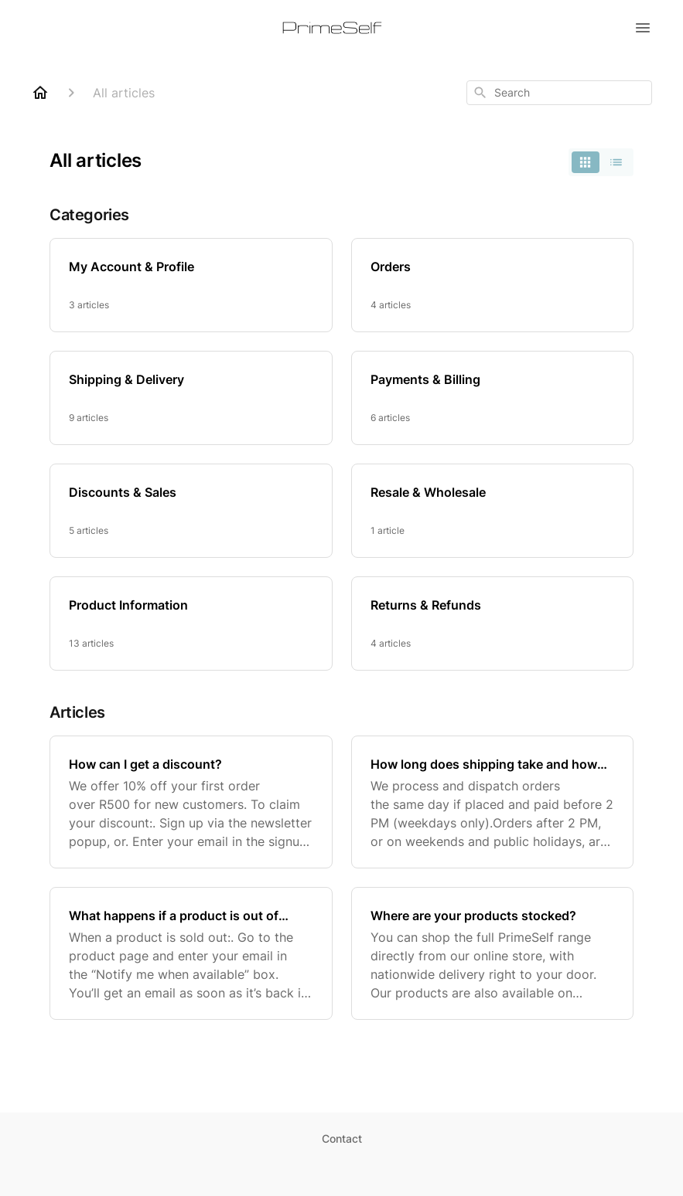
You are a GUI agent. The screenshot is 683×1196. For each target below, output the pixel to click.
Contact (342, 1138)
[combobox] (559, 92)
